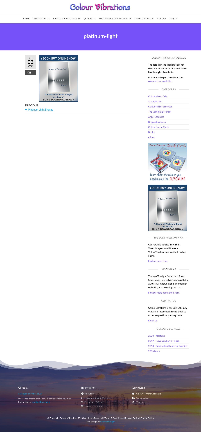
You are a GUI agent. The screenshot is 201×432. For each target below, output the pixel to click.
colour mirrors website (159, 81)
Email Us (152, 320)
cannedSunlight (107, 421)
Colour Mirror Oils (157, 96)
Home (26, 18)
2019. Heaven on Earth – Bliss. (163, 340)
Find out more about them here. (164, 292)
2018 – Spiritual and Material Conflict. (167, 346)
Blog (173, 18)
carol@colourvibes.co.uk (30, 393)
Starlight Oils (155, 101)
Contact (161, 18)
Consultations (144, 18)
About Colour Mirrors (66, 18)
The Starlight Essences (160, 111)
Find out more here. (158, 261)
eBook (151, 137)
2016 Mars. (154, 351)
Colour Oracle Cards (158, 127)
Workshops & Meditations (115, 18)
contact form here (41, 402)
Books (151, 132)
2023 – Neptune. (156, 335)
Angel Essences (156, 116)
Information (41, 18)
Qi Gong (90, 18)
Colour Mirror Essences (160, 106)
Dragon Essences (157, 121)
